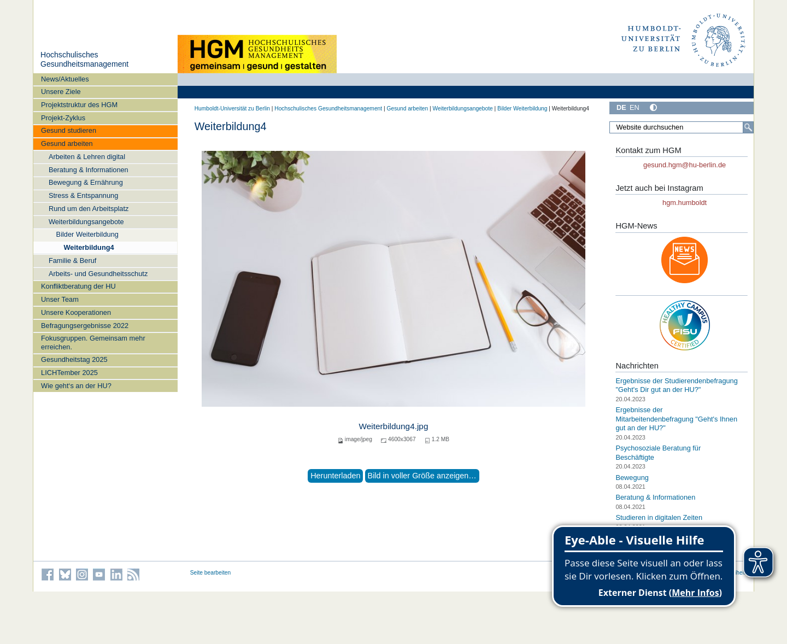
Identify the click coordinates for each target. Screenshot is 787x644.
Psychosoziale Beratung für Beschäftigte (658, 452)
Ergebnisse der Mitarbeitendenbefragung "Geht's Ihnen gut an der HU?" (676, 419)
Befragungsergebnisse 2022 (84, 325)
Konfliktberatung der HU (78, 286)
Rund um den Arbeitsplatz (89, 208)
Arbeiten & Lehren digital (87, 157)
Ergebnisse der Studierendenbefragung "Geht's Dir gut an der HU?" (676, 385)
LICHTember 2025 (69, 372)
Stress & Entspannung (83, 195)
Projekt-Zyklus (63, 118)
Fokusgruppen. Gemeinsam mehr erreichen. (93, 342)
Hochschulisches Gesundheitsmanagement (84, 59)
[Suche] (748, 127)
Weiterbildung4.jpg (393, 426)
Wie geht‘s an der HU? (76, 386)
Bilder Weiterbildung (87, 234)
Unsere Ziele (61, 91)
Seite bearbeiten (210, 573)
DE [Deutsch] (621, 107)
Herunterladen (335, 475)
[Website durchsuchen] (681, 127)
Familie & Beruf (72, 260)
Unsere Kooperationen (76, 312)
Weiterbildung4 (88, 247)
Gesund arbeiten (67, 143)
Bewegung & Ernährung (86, 182)
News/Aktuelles (65, 79)
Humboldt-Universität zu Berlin (232, 109)
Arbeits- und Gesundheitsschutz (98, 274)
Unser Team (60, 299)
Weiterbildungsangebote (86, 222)
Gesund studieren (68, 130)
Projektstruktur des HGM (79, 105)
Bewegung (631, 477)
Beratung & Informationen (88, 170)
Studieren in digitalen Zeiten (658, 517)
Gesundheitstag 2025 (74, 359)
